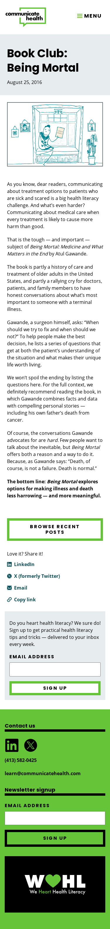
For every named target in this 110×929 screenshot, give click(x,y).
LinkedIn (24, 564)
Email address (32, 656)
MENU (93, 15)
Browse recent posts (55, 529)
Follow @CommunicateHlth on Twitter (30, 745)
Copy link (25, 599)
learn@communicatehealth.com (43, 773)
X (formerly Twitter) (37, 576)
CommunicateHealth (26, 17)
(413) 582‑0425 (21, 760)
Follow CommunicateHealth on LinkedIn (12, 745)
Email (20, 588)
